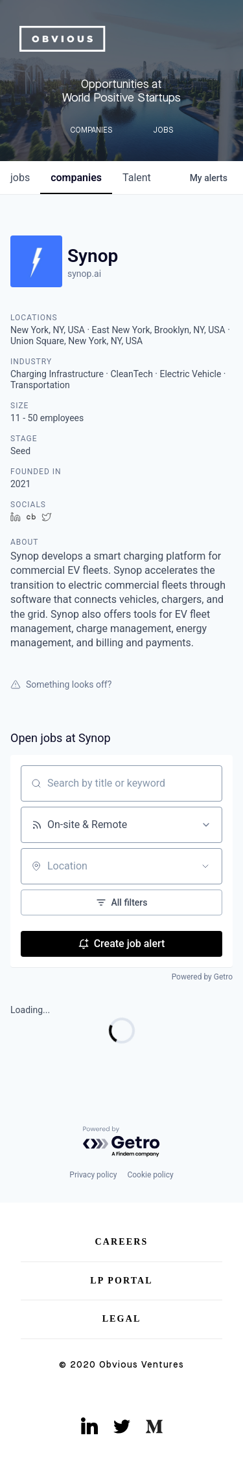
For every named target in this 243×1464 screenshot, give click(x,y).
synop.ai (84, 273)
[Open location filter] (205, 866)
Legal (121, 1319)
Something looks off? (60, 684)
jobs (20, 177)
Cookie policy (150, 1174)
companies (76, 177)
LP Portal (121, 1280)
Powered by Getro (202, 976)
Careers (121, 1242)
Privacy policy (93, 1174)
